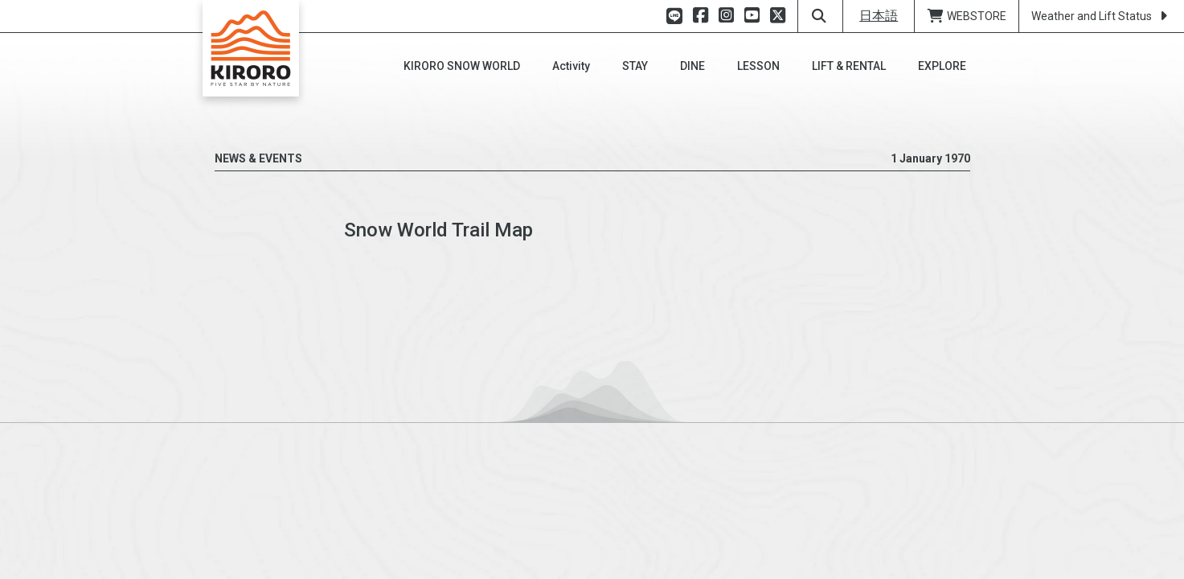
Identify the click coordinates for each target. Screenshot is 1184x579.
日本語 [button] (878, 15)
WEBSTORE (966, 16)
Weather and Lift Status (1101, 16)
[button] (461, 65)
